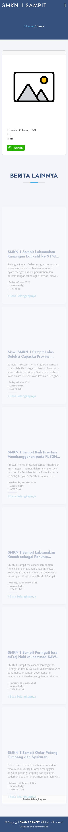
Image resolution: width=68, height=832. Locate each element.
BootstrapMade (40, 826)
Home (29, 26)
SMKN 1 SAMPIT (24, 5)
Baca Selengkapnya (22, 302)
